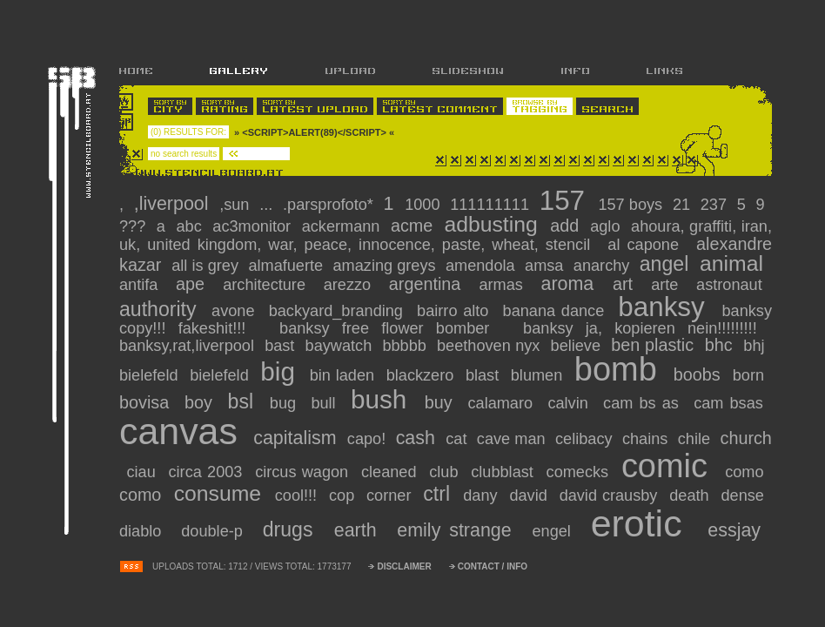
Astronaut (732, 284)
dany (482, 495)
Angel (667, 264)
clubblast (505, 472)
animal (734, 263)
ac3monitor (253, 226)
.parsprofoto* (330, 204)
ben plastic (655, 344)
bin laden (344, 375)
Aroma (571, 283)
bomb (620, 369)
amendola (483, 265)
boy (201, 402)
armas (504, 284)
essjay (738, 530)
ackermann (343, 226)
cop (344, 495)
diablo (144, 531)
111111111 (491, 204)
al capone (646, 244)
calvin (570, 403)
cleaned (391, 472)
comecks (580, 472)
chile (696, 439)
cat (458, 439)
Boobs (700, 374)
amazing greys (386, 265)
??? (135, 226)
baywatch (341, 345)
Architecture (267, 284)
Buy (442, 402)
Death (691, 495)
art (627, 283)
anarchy (603, 265)
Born (751, 375)
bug (286, 403)
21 (683, 204)
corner (391, 495)
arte (668, 284)
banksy (666, 307)
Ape (194, 283)
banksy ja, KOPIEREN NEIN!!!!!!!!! (646, 328)
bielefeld (151, 375)
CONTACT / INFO (492, 566)
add (567, 225)
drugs (292, 529)
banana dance (556, 311)
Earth (360, 530)
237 (716, 204)
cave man (513, 439)
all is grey (207, 265)
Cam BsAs (731, 403)
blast (485, 375)
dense (744, 495)
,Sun (236, 204)
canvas (183, 431)
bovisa (147, 402)
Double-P (216, 531)
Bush (383, 399)
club (446, 472)
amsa (546, 265)
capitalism (297, 438)
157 (566, 200)
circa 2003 (208, 472)
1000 (425, 204)
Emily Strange (458, 530)
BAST (282, 345)
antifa (142, 284)
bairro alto (455, 311)
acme (414, 225)
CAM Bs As (644, 403)
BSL (244, 401)
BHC (721, 344)
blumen (539, 375)
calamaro (503, 403)
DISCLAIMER (404, 566)
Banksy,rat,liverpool (188, 345)
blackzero (422, 375)
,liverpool (174, 203)
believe (578, 345)
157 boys (632, 204)
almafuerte (287, 265)
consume (221, 493)
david (530, 495)
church (746, 438)
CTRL (439, 493)
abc (192, 226)
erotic (643, 523)
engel (555, 531)
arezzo (351, 284)
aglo (607, 226)
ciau (144, 472)
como (747, 472)
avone (235, 311)
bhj (756, 345)
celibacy (586, 439)
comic (669, 466)
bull (326, 403)
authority (161, 309)
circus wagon (304, 472)
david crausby (611, 495)
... (268, 204)
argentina (428, 283)
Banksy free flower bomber (390, 328)
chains (647, 439)
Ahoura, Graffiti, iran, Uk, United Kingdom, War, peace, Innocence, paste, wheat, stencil (445, 235)
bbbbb (406, 345)
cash (418, 438)
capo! (369, 439)
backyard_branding (339, 311)
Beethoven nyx (491, 345)
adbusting (494, 224)
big (281, 371)
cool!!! (298, 495)
